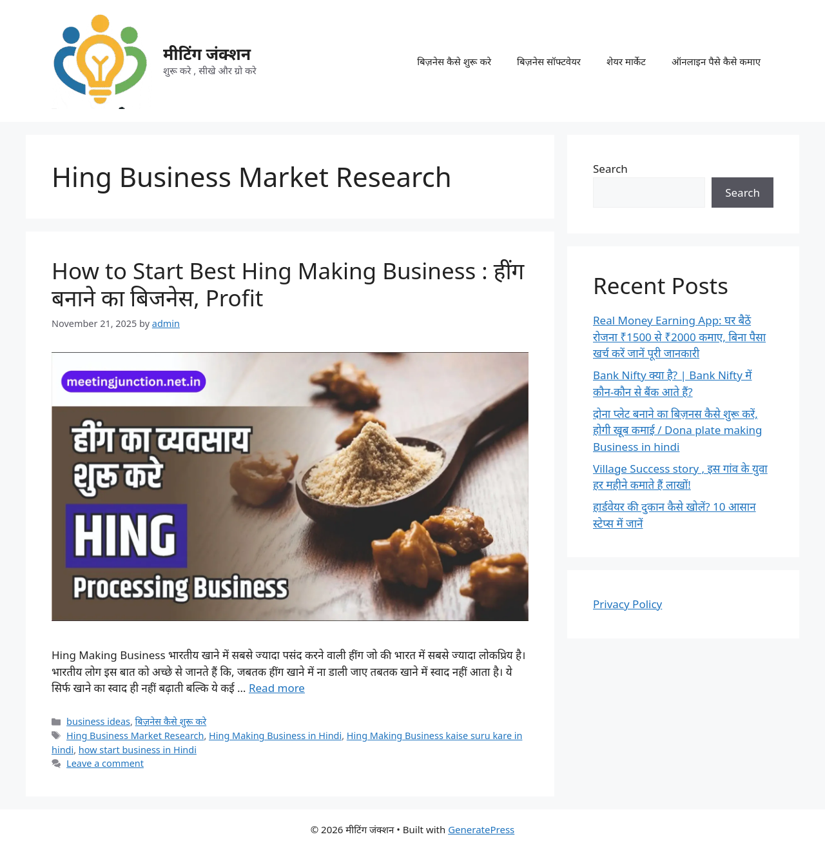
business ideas (98, 721)
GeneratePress (481, 829)
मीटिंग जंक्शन (207, 53)
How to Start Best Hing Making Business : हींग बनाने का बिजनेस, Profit (288, 284)
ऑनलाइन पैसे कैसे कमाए (716, 61)
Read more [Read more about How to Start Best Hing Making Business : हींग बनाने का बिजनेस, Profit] (277, 687)
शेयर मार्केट (626, 61)
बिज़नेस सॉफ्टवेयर (549, 61)
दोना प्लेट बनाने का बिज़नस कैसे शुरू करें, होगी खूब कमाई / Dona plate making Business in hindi (677, 430)
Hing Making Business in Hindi (275, 735)
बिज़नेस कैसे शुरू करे (454, 61)
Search (610, 168)
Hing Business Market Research (135, 735)
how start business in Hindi (138, 750)
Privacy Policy (627, 604)
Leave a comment (105, 763)
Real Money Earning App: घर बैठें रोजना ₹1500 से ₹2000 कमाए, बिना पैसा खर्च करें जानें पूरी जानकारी (679, 337)
